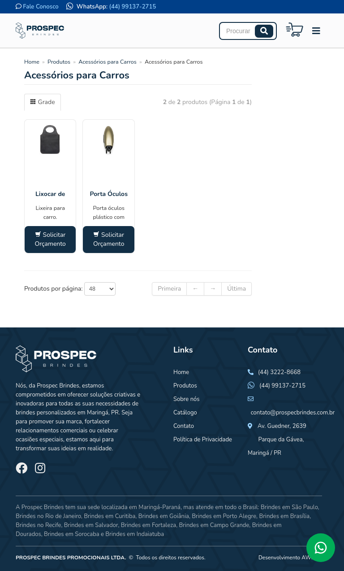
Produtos (58, 61)
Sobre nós (186, 399)
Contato (183, 426)
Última (236, 288)
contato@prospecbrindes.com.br (293, 413)
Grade (42, 102)
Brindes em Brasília (284, 516)
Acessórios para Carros (107, 61)
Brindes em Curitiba (109, 516)
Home (31, 61)
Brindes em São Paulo (289, 507)
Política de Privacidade (202, 440)
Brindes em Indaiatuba (134, 534)
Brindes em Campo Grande (214, 525)
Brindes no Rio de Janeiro (48, 516)
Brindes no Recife (38, 525)
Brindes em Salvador (91, 525)
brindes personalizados (46, 413)
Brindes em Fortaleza (148, 525)
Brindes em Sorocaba (71, 534)
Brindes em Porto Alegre (224, 516)
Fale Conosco (40, 7)
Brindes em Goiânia (163, 516)
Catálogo (185, 413)
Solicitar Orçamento (50, 239)
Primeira (169, 288)
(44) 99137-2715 (132, 7)
